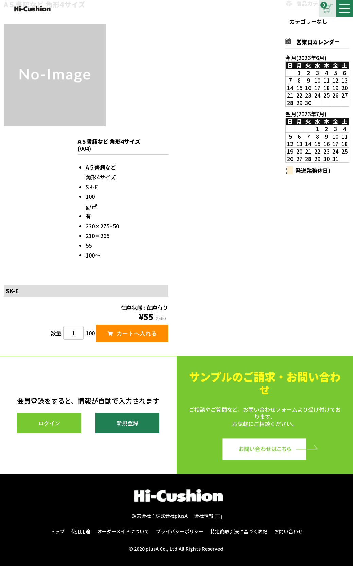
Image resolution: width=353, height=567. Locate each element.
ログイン (49, 424)
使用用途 (80, 532)
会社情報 (208, 516)
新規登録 (127, 424)
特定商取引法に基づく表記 (238, 532)
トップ (57, 532)
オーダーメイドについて (123, 532)
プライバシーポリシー (180, 532)
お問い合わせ (288, 532)
